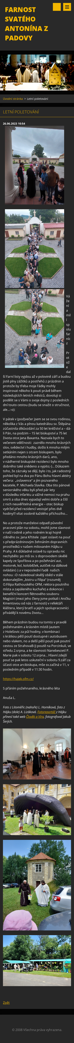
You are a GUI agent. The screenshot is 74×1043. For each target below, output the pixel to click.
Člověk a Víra (35, 716)
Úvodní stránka (13, 99)
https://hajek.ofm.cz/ (18, 679)
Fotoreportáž (46, 712)
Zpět (6, 1002)
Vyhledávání (57, 7)
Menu (67, 7)
